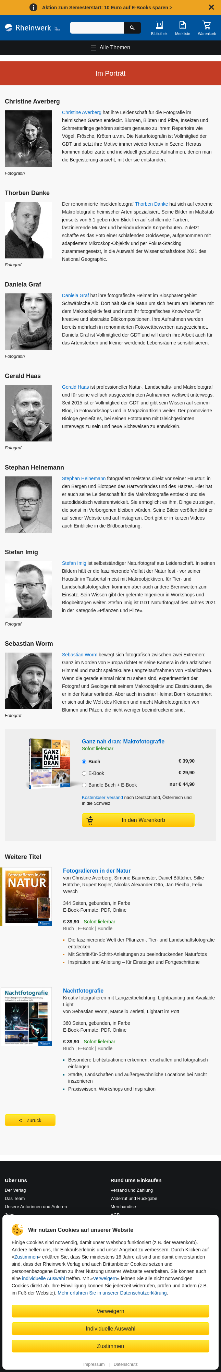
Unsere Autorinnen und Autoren (36, 1206)
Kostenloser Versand (102, 797)
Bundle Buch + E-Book (109, 784)
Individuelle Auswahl (110, 1328)
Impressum (94, 1364)
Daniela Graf (75, 295)
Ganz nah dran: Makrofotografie (123, 741)
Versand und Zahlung (132, 1190)
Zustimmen (26, 1257)
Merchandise (123, 1206)
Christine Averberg (81, 112)
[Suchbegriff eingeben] (97, 28)
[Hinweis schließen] (211, 7)
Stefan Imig (74, 563)
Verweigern (105, 1278)
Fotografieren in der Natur (97, 871)
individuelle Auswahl (43, 1278)
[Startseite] (32, 27)
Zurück (34, 1120)
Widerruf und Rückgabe (134, 1198)
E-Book (93, 772)
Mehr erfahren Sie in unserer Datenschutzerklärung (112, 1293)
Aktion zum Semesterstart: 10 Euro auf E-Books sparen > (107, 7)
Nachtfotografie (139, 998)
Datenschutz (126, 1364)
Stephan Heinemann (84, 478)
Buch (91, 760)
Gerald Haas (75, 387)
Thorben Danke (151, 204)
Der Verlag (15, 1190)
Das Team (15, 1198)
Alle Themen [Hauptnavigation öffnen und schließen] (115, 47)
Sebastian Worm (79, 654)
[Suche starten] (132, 28)
